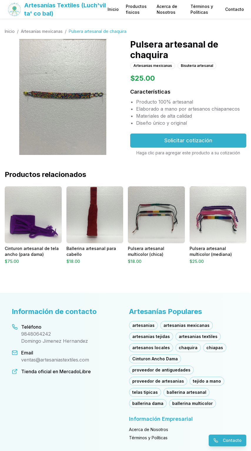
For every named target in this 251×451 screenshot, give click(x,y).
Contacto (234, 9)
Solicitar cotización (188, 140)
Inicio (113, 9)
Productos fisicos (136, 9)
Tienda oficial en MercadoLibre (56, 371)
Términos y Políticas (201, 9)
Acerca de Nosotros (167, 9)
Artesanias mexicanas (42, 31)
